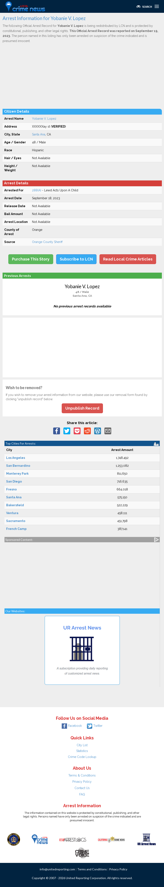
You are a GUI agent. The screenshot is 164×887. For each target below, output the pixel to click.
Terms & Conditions (82, 775)
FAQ (82, 794)
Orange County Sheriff (47, 242)
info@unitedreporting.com (57, 869)
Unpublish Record (82, 408)
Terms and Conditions (92, 869)
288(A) (36, 190)
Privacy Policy (82, 781)
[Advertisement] (82, 76)
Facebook (72, 725)
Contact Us (82, 788)
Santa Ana (38, 134)
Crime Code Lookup (82, 757)
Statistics (82, 751)
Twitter (94, 725)
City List (82, 745)
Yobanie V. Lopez (44, 118)
